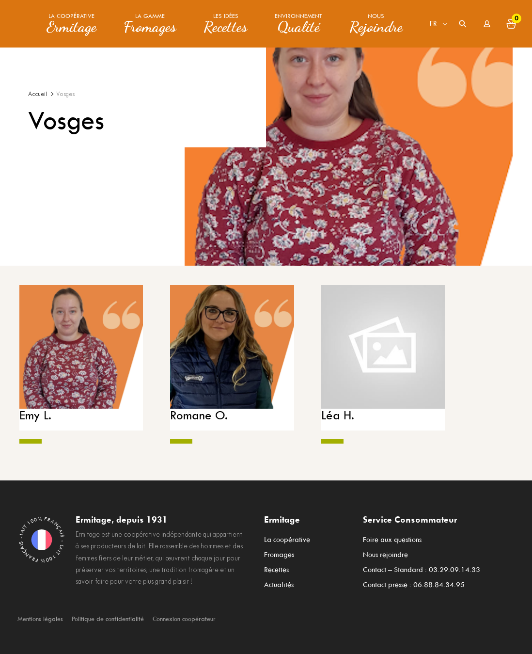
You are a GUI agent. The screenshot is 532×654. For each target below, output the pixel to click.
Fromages (279, 553)
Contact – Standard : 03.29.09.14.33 (421, 566)
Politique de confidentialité (108, 613)
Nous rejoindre (385, 553)
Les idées (225, 23)
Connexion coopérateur (184, 613)
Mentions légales (40, 613)
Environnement (298, 23)
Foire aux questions (392, 540)
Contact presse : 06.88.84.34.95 (414, 579)
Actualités (279, 579)
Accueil (37, 94)
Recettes (276, 566)
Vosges (65, 94)
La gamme (150, 23)
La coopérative (71, 23)
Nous (376, 23)
